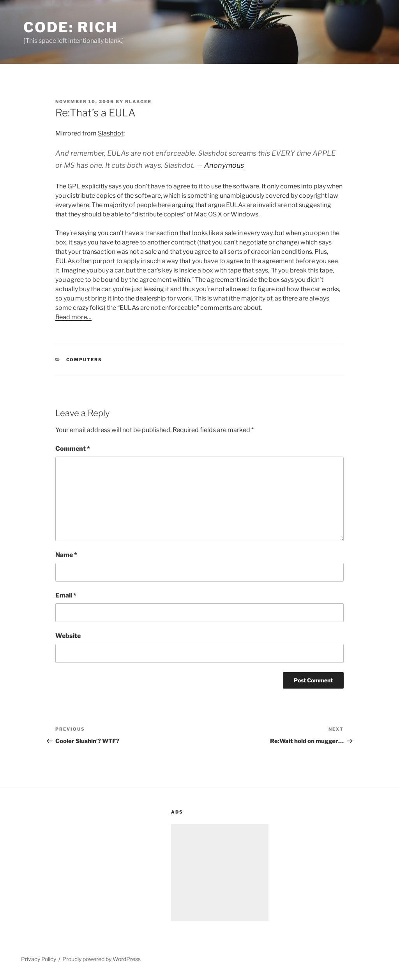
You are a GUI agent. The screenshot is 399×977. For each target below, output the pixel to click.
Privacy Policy (38, 959)
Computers (84, 359)
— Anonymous (220, 165)
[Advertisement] (219, 872)
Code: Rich (70, 27)
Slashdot (111, 133)
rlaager (138, 101)
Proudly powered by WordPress (101, 959)
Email (65, 595)
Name (66, 555)
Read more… (73, 317)
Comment (72, 448)
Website (68, 636)
